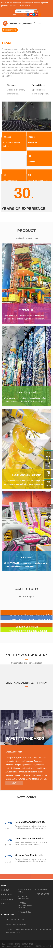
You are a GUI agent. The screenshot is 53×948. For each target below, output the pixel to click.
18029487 (45, 946)
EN (14, 15)
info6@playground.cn (20, 924)
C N (22, 15)
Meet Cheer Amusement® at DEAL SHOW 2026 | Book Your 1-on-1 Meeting (31, 844)
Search (36, 11)
